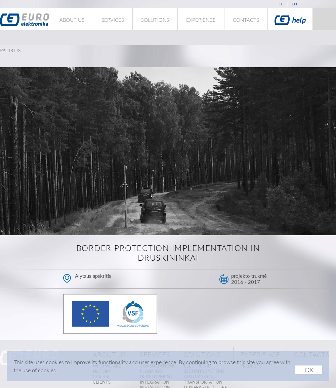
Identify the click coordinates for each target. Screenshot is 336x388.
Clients (102, 382)
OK (309, 370)
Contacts (246, 20)
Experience (201, 20)
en (294, 3)
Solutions (155, 20)
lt (281, 3)
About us (71, 20)
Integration (154, 382)
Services (112, 20)
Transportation (203, 382)
